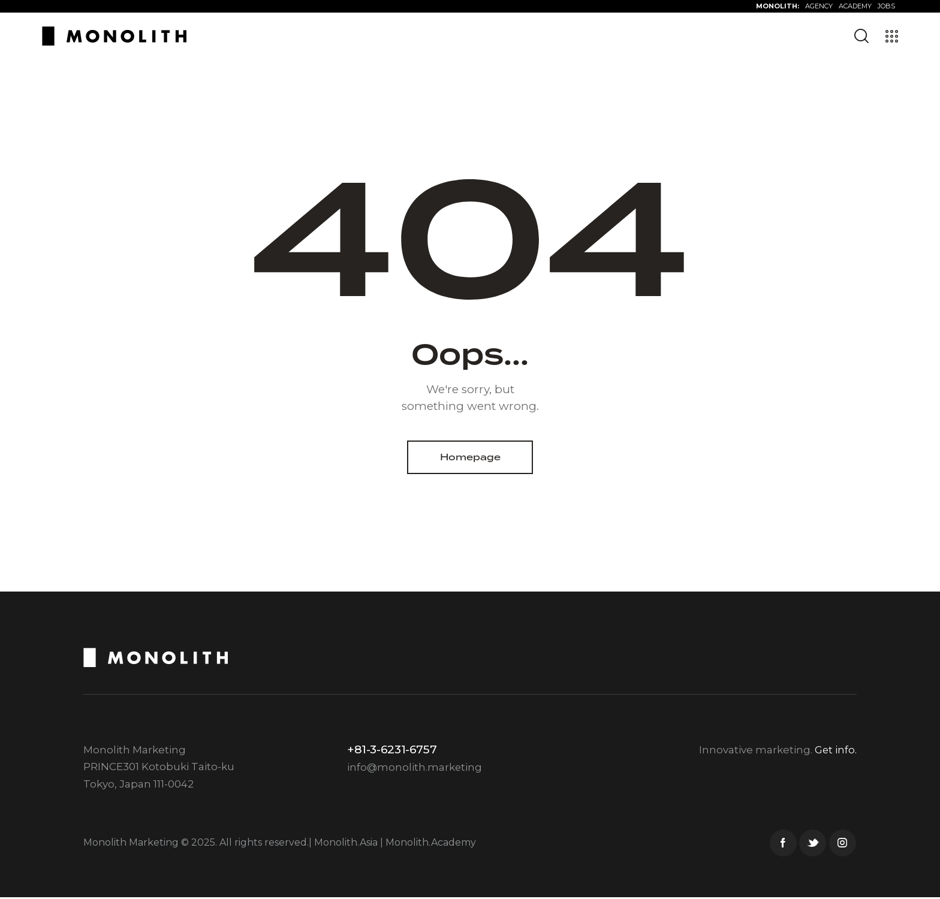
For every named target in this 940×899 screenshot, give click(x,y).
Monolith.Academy (430, 843)
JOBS (886, 6)
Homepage (470, 457)
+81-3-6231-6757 (391, 751)
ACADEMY (855, 6)
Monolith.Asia (346, 843)
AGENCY (819, 6)
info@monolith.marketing (415, 768)
